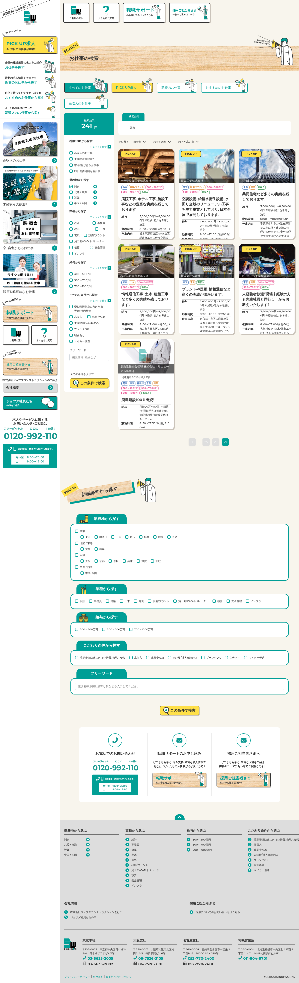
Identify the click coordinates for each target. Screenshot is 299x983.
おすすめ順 (159, 141)
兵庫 (130, 561)
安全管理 (100, 247)
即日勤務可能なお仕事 (87, 171)
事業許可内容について (119, 976)
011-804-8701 (252, 958)
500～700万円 (83, 280)
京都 (102, 561)
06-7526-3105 (148, 958)
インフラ (79, 253)
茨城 (174, 537)
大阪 (88, 561)
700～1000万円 (84, 286)
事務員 (101, 223)
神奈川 (103, 537)
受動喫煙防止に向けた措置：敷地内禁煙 (88, 308)
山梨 (102, 549)
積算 (76, 247)
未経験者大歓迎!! (84, 158)
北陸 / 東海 (80, 192)
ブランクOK (81, 329)
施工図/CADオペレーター (89, 241)
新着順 (137, 141)
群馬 (160, 537)
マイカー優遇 (82, 341)
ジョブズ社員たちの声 (83, 917)
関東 (76, 186)
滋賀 (144, 561)
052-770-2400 (198, 958)
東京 (88, 537)
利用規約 (98, 976)
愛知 (88, 549)
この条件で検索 (92, 383)
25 (206, 442)
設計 (76, 223)
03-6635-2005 (97, 958)
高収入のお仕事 (83, 152)
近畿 (76, 197)
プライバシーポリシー (77, 976)
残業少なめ (98, 316)
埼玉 (132, 537)
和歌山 (159, 561)
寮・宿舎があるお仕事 (86, 165)
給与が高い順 (186, 141)
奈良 (116, 561)
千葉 (118, 537)
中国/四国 (91, 573)
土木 (102, 229)
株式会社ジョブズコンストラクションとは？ (96, 912)
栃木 (146, 537)
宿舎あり (79, 335)
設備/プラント (96, 235)
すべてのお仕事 (80, 88)
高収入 (78, 316)
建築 (76, 229)
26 (216, 442)
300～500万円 (83, 274)
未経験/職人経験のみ (86, 323)
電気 (76, 235)
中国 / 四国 (80, 203)
